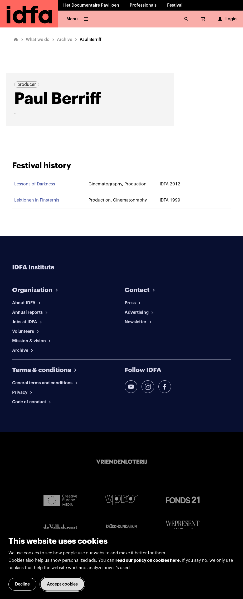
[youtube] (131, 386)
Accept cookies (62, 584)
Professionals (143, 5)
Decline (22, 584)
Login (227, 19)
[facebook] (164, 386)
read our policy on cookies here (147, 560)
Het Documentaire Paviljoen (91, 5)
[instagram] (148, 386)
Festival (174, 5)
